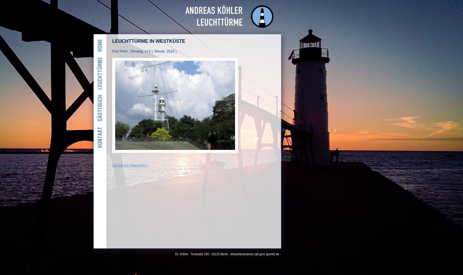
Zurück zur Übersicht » (130, 165)
